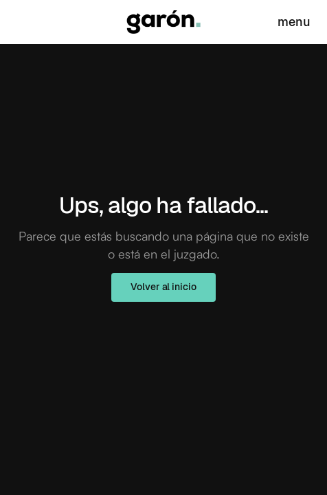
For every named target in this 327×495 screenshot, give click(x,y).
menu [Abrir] (294, 22)
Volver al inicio (163, 286)
